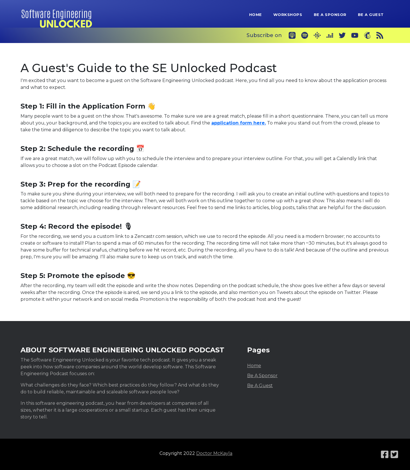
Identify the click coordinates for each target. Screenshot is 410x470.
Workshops (287, 14)
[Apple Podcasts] (292, 35)
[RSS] (379, 35)
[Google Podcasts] (317, 35)
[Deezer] (329, 35)
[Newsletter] (367, 35)
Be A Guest (371, 14)
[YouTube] (354, 35)
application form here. (238, 123)
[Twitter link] (394, 454)
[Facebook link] (385, 454)
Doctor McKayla (214, 453)
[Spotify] (304, 35)
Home (255, 14)
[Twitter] (342, 35)
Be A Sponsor (330, 14)
